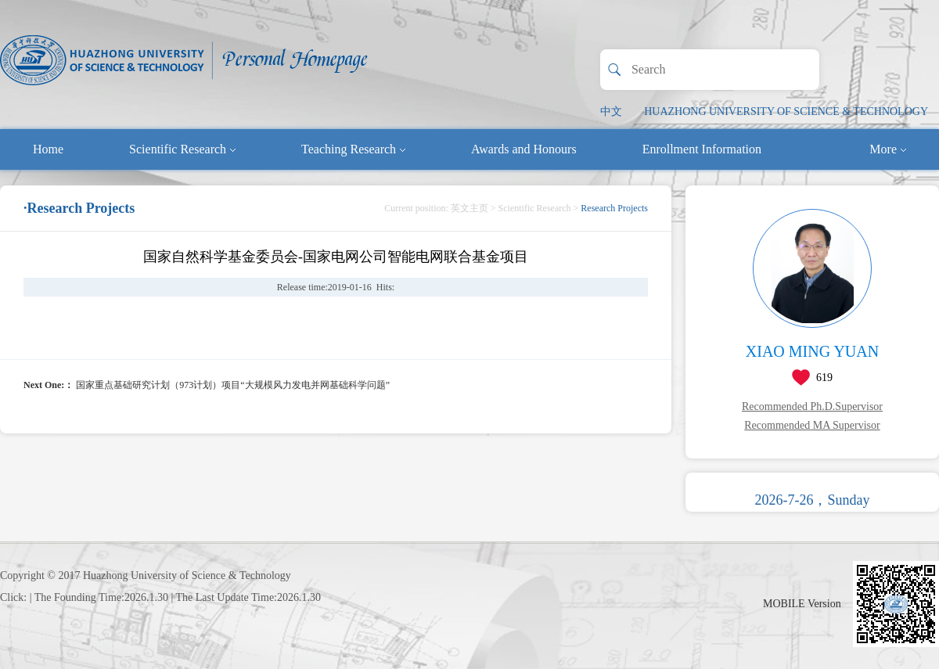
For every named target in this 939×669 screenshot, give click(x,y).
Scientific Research (182, 149)
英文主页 (469, 208)
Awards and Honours (524, 149)
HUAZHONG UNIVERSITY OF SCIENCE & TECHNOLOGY (786, 111)
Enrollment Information (701, 149)
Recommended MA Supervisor (812, 425)
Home (48, 149)
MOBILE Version (802, 604)
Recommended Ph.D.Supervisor (812, 406)
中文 (611, 111)
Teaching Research (353, 149)
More (887, 149)
